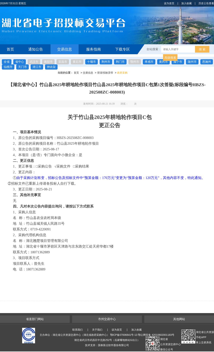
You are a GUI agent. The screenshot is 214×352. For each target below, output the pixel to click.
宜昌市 (62, 61)
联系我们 (77, 329)
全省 (7, 61)
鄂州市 (134, 61)
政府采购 (122, 72)
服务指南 (93, 49)
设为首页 (169, 3)
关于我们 (97, 329)
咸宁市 (177, 61)
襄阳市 (48, 61)
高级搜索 (170, 57)
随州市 (192, 61)
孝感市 (149, 61)
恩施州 (206, 61)
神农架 (51, 66)
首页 (10, 49)
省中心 (19, 61)
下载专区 (122, 49)
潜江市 (36, 66)
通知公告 (35, 49)
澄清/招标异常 (105, 72)
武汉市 (34, 61)
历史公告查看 (206, 3)
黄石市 (77, 61)
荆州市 (105, 61)
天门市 (22, 66)
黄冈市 (163, 61)
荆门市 (120, 61)
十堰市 (91, 61)
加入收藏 (186, 3)
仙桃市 (8, 66)
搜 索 (202, 49)
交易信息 (64, 49)
